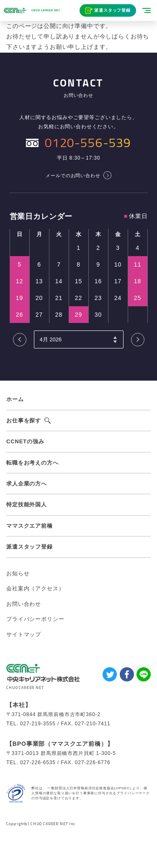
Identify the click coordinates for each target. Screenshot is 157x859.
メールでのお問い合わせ (73, 175)
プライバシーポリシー (35, 619)
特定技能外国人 (26, 504)
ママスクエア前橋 (29, 526)
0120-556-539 (88, 142)
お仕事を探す (23, 420)
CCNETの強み (25, 441)
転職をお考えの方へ (32, 463)
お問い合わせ (23, 604)
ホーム (15, 399)
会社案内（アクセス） (35, 588)
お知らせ (17, 573)
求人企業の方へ (26, 483)
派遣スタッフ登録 (112, 10)
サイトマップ (23, 634)
